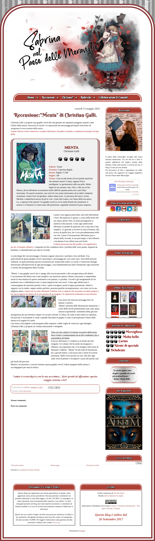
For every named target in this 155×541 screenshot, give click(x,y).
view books (135, 194)
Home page (55, 465)
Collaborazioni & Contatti (113, 97)
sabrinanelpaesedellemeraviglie (126, 185)
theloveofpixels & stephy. (114, 496)
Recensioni (50, 97)
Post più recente (17, 465)
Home (33, 97)
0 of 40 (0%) (134, 192)
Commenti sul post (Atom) (29, 470)
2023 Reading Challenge (124, 181)
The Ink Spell (119, 493)
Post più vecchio (93, 465)
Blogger (82, 531)
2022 (21, 391)
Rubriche (88, 97)
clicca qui (56, 522)
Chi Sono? (70, 97)
